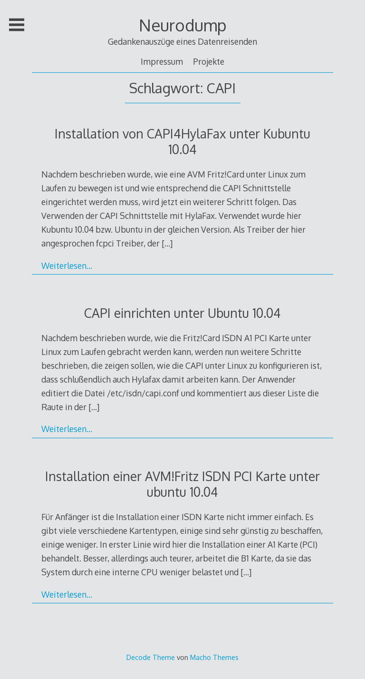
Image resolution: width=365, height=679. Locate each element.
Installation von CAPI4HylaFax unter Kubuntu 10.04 (182, 141)
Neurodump (183, 25)
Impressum (162, 61)
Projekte (208, 61)
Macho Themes (214, 657)
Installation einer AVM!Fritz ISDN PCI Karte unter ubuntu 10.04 (182, 484)
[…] (167, 243)
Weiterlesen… (66, 265)
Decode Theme (150, 657)
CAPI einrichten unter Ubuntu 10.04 (182, 313)
